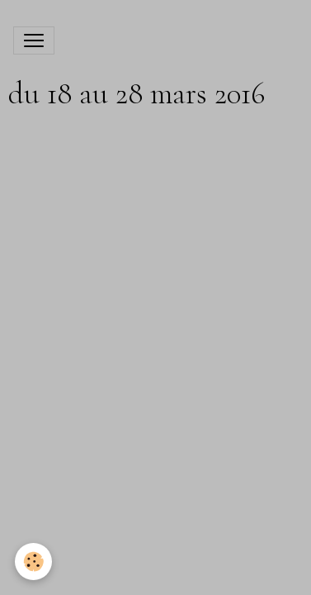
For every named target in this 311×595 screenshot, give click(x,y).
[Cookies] (33, 561)
